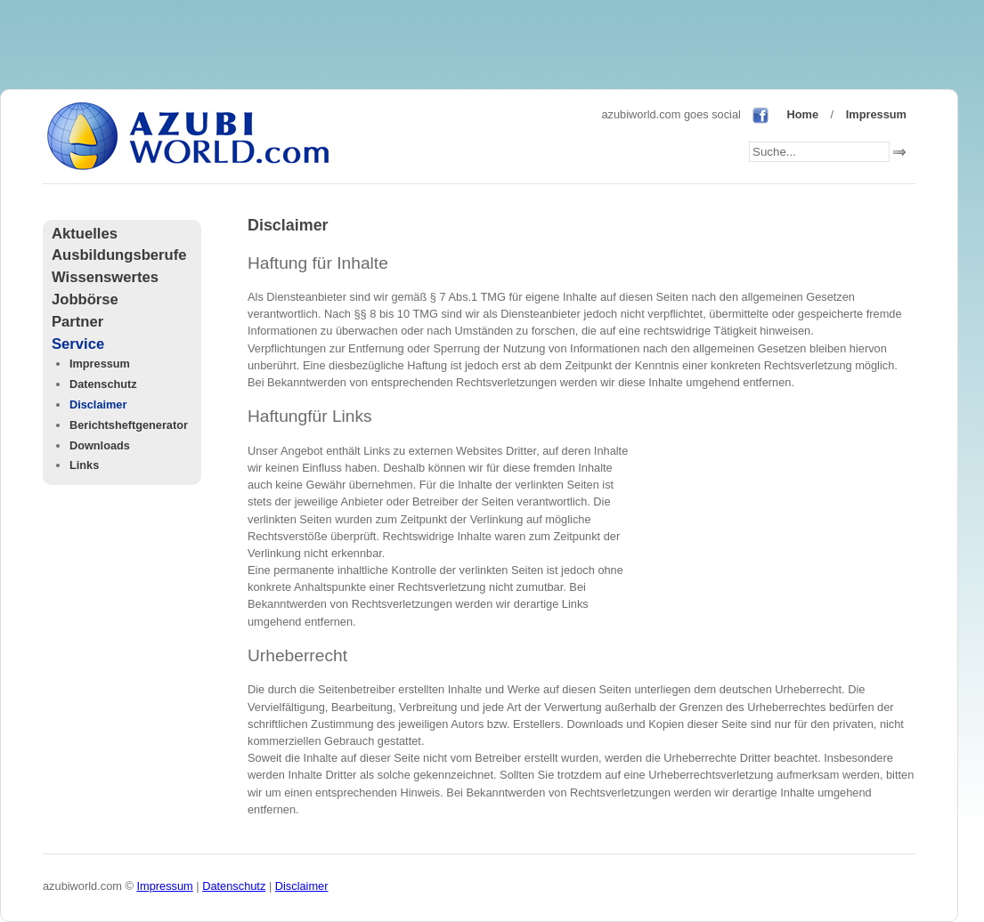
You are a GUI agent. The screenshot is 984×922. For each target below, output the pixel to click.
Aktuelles (85, 233)
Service (78, 344)
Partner (77, 321)
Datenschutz (103, 384)
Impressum (876, 114)
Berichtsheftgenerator (128, 425)
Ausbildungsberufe (119, 255)
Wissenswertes (105, 277)
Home (802, 114)
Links (84, 465)
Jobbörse (85, 299)
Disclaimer (97, 404)
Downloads (99, 445)
